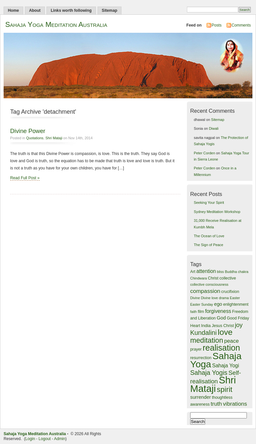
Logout (45, 438)
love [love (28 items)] (225, 332)
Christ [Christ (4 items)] (213, 278)
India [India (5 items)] (206, 325)
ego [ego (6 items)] (218, 304)
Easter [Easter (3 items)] (235, 298)
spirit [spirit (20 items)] (224, 389)
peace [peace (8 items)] (231, 341)
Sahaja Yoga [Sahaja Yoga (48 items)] (216, 360)
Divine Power (27, 130)
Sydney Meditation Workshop (217, 212)
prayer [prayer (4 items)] (196, 349)
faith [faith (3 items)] (193, 312)
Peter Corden (204, 153)
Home (13, 10)
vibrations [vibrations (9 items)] (235, 403)
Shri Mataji (54, 138)
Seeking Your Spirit (209, 202)
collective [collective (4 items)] (227, 278)
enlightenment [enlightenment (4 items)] (235, 304)
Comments (241, 25)
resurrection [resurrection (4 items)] (200, 358)
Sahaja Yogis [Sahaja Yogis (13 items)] (209, 372)
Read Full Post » (25, 178)
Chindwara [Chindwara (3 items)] (198, 278)
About (35, 10)
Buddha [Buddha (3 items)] (231, 272)
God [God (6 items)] (221, 317)
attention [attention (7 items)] (206, 271)
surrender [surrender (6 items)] (200, 397)
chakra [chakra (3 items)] (243, 272)
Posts (216, 25)
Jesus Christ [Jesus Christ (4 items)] (223, 325)
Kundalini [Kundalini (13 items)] (203, 332)
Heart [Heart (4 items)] (195, 325)
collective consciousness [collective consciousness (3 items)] (209, 284)
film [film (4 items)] (201, 311)
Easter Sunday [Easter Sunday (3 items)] (201, 304)
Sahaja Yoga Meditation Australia (56, 24)
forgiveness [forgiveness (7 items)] (218, 311)
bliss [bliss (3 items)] (220, 272)
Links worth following (71, 10)
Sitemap (109, 10)
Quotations (35, 138)
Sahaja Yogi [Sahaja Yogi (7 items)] (225, 365)
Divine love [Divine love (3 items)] (209, 298)
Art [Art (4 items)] (192, 271)
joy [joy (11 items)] (239, 324)
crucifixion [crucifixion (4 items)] (230, 291)
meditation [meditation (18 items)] (206, 340)
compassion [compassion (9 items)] (205, 291)
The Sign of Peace (208, 245)
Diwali (213, 128)
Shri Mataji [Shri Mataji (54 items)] (213, 384)
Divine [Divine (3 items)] (195, 298)
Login (30, 438)
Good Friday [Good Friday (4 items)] (238, 318)
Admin (59, 438)
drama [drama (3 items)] (224, 298)
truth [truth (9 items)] (216, 403)
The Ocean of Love (209, 236)
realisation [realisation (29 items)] (221, 347)
